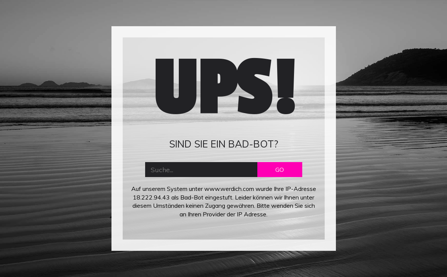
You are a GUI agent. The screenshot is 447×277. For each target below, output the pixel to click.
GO (279, 169)
